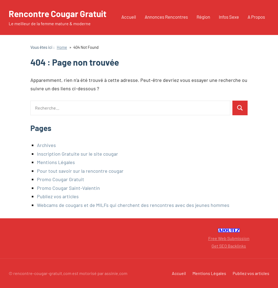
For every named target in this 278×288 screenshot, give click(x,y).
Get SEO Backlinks (228, 245)
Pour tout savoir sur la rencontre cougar (80, 171)
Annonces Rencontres (166, 17)
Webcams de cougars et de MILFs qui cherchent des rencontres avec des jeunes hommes (133, 205)
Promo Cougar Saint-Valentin (68, 188)
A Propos (256, 17)
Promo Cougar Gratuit (60, 179)
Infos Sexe (229, 17)
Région (203, 17)
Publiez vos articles (58, 196)
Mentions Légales (56, 162)
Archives (46, 145)
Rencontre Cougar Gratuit (57, 13)
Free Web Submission (228, 238)
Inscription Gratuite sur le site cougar (77, 154)
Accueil (128, 17)
